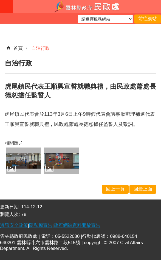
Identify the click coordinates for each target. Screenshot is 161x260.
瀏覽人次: (10, 214)
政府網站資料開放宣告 (77, 225)
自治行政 (40, 48)
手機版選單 (6, 6)
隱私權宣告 (40, 225)
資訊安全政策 (14, 225)
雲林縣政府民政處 (87, 6)
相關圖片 (14, 143)
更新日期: (10, 206)
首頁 (18, 48)
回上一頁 (115, 189)
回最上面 (143, 189)
